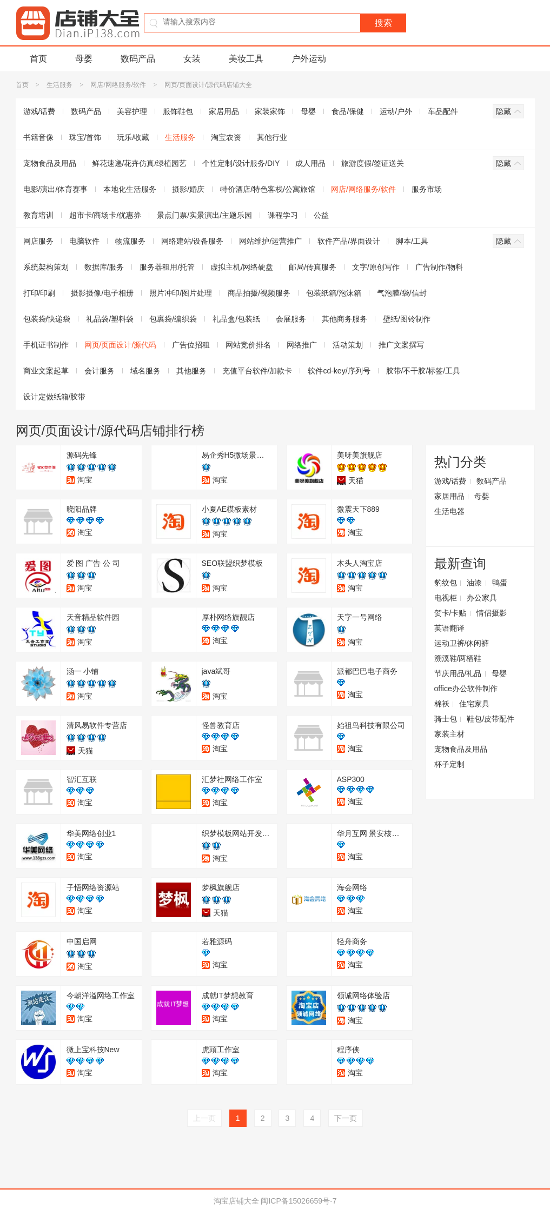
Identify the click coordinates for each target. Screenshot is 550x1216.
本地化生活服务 (129, 189)
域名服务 (145, 370)
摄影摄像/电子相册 (102, 293)
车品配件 (443, 111)
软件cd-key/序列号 (339, 370)
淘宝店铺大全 (236, 1201)
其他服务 (191, 370)
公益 (321, 215)
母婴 (83, 58)
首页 (38, 58)
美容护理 (132, 111)
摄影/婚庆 (188, 189)
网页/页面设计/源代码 (120, 344)
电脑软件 (84, 241)
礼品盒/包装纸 (236, 319)
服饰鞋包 (178, 111)
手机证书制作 (46, 344)
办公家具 (482, 597)
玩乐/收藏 (133, 137)
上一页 (204, 1118)
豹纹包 (445, 582)
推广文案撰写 (401, 344)
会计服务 (99, 370)
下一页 (345, 1118)
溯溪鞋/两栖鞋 (458, 658)
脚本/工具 (412, 241)
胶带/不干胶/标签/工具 (423, 370)
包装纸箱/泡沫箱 (333, 293)
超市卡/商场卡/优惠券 (105, 215)
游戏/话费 (39, 111)
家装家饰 (270, 111)
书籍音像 (38, 137)
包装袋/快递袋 (47, 319)
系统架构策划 (46, 267)
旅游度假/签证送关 (372, 163)
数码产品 (138, 58)
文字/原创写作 (376, 267)
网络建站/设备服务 (192, 241)
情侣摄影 (491, 613)
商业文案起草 (46, 370)
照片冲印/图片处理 (180, 293)
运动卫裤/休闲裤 (461, 643)
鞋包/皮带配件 (490, 718)
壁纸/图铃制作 (406, 319)
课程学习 (283, 215)
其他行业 (272, 137)
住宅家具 (474, 703)
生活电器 (449, 511)
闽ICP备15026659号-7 (298, 1201)
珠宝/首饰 (85, 137)
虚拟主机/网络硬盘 (241, 267)
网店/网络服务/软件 (118, 85)
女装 (192, 58)
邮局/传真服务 (312, 267)
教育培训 (38, 215)
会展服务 (291, 319)
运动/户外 (396, 111)
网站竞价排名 (248, 344)
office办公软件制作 (466, 688)
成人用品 (310, 163)
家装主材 (449, 734)
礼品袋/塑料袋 (110, 319)
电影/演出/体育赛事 (55, 189)
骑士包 (445, 718)
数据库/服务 (104, 267)
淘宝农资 (226, 137)
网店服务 (38, 241)
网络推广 (302, 344)
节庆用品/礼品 (458, 673)
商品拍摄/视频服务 (259, 293)
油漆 (474, 582)
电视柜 (445, 597)
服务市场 (427, 189)
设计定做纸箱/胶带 (54, 396)
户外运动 (308, 58)
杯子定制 (449, 764)
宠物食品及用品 (49, 163)
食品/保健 (348, 111)
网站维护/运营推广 (270, 241)
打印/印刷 (39, 293)
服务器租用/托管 (167, 267)
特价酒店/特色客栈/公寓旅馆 (267, 189)
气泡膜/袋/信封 (402, 293)
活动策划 (348, 344)
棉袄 (441, 703)
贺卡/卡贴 (450, 613)
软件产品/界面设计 (348, 241)
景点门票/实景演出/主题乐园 (204, 215)
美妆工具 (246, 58)
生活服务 (59, 85)
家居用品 (224, 111)
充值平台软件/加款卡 (257, 370)
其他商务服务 (344, 319)
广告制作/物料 (439, 267)
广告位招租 (191, 344)
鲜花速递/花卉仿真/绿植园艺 (139, 163)
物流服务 (130, 241)
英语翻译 (449, 628)
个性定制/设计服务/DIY (241, 163)
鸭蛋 (499, 582)
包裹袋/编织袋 (173, 319)
